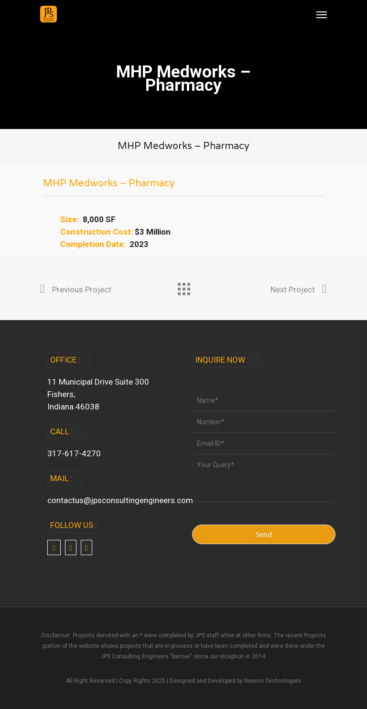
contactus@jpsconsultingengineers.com (120, 500)
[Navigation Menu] (321, 14)
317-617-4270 (74, 453)
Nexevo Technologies (272, 680)
